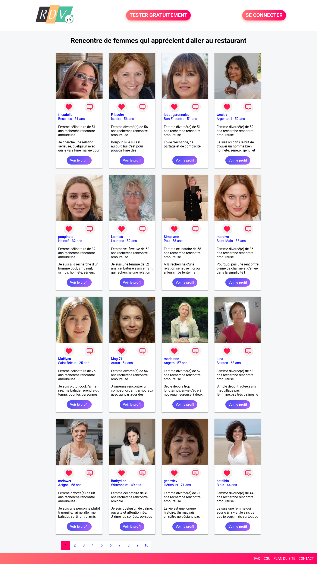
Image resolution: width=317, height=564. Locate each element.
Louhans (117, 241)
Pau (167, 241)
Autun (115, 363)
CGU (267, 559)
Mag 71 (117, 359)
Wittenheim (119, 485)
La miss (117, 237)
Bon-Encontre (174, 119)
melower (64, 481)
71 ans (186, 485)
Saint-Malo (225, 241)
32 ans (77, 241)
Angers (169, 363)
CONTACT (306, 559)
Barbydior (118, 481)
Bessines (65, 119)
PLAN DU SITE (284, 559)
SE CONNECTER (264, 15)
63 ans (235, 363)
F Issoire (117, 115)
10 (146, 545)
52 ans (240, 119)
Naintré (63, 241)
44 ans (232, 485)
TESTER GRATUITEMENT (158, 15)
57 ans (182, 363)
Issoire (116, 119)
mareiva (223, 237)
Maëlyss (64, 359)
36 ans (241, 241)
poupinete (65, 237)
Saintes (222, 363)
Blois (220, 485)
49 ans (136, 485)
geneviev (170, 481)
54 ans (128, 363)
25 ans (84, 363)
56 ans (129, 119)
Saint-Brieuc (67, 363)
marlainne (171, 359)
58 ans (177, 241)
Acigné (63, 485)
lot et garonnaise (176, 115)
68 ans (76, 485)
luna (220, 359)
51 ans (80, 119)
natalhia (223, 481)
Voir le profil (79, 160)
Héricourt (171, 485)
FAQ (257, 559)
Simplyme (171, 237)
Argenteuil (224, 119)
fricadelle (65, 115)
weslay (222, 115)
